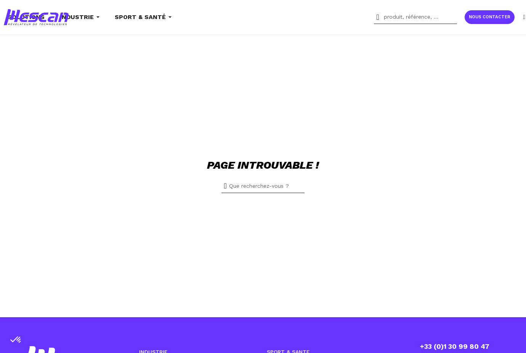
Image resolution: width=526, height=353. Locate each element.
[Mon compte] (524, 17)
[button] (490, 17)
